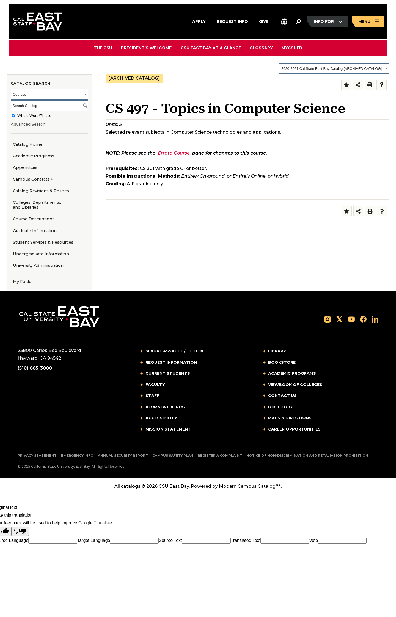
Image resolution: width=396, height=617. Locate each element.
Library (277, 351)
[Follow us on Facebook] (363, 318)
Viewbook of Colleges (295, 384)
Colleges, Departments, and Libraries (37, 205)
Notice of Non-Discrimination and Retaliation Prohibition (307, 455)
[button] (284, 21)
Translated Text (246, 540)
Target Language (93, 540)
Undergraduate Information (41, 253)
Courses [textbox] (19, 94)
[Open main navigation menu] (368, 21)
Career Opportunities (294, 429)
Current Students (167, 373)
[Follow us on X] (339, 318)
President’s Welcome (146, 47)
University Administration (38, 265)
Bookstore (282, 362)
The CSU (103, 47)
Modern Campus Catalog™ (250, 486)
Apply (199, 21)
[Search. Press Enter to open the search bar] (298, 22)
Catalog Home (27, 144)
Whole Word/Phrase (34, 116)
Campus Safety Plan (172, 455)
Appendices (25, 167)
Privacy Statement (37, 455)
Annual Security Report (123, 455)
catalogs (131, 486)
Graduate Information (35, 230)
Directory (280, 406)
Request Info (232, 21)
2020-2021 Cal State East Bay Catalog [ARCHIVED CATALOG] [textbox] (331, 69)
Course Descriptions (33, 218)
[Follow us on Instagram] (327, 318)
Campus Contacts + (33, 179)
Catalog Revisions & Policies (41, 190)
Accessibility (161, 417)
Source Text (170, 540)
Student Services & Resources (43, 242)
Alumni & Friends (165, 406)
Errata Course (174, 153)
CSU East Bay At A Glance (211, 47)
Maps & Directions (290, 417)
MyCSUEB (292, 47)
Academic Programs (33, 155)
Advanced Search (28, 124)
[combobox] (334, 68)
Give (263, 21)
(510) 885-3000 (35, 368)
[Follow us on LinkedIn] (375, 318)
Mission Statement (168, 429)
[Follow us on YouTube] (351, 318)
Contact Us (282, 395)
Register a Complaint (220, 455)
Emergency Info (77, 455)
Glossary (261, 47)
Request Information (171, 362)
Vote (313, 540)
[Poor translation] (20, 531)
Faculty (155, 384)
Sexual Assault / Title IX (174, 351)
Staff (152, 395)
